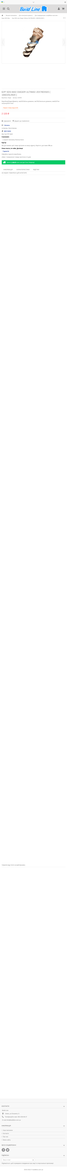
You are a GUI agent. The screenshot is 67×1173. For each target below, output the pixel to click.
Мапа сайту (7, 1140)
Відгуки (36, 169)
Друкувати (7, 121)
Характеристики (23, 169)
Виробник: (4, 97)
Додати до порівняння (22, 121)
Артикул (15, 97)
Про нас (5, 1137)
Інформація (8, 169)
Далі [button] (64, 42)
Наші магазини (8, 1130)
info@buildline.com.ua (14, 1120)
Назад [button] (3, 42)
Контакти (6, 1133)
